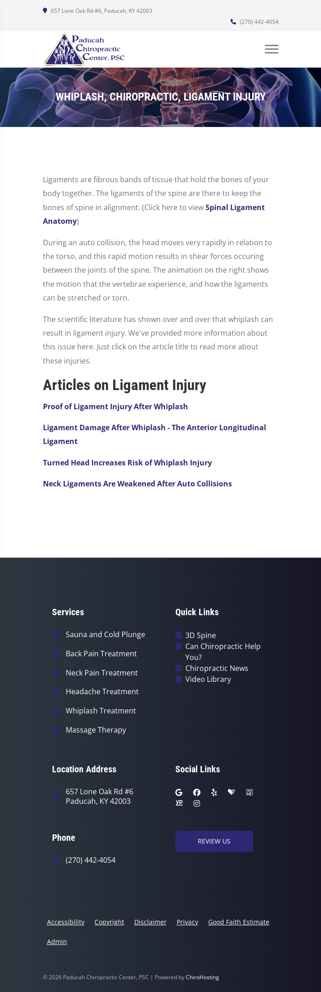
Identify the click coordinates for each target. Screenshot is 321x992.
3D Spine (200, 635)
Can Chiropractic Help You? (223, 651)
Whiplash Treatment (101, 711)
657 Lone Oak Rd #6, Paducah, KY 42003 (98, 11)
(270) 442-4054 (255, 22)
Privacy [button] (187, 922)
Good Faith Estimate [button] (238, 922)
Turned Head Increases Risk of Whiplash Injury (127, 463)
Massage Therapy (96, 730)
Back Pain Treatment (101, 654)
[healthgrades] (231, 792)
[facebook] (196, 792)
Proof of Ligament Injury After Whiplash (115, 406)
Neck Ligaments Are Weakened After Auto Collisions (137, 484)
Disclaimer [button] (150, 922)
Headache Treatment (102, 692)
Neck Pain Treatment (102, 673)
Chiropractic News (216, 668)
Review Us (214, 841)
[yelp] (214, 792)
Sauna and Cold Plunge (105, 634)
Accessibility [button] (65, 922)
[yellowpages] (179, 803)
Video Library (208, 679)
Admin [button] (57, 941)
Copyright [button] (109, 922)
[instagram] (197, 803)
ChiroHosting (202, 977)
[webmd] (249, 792)
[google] (178, 792)
